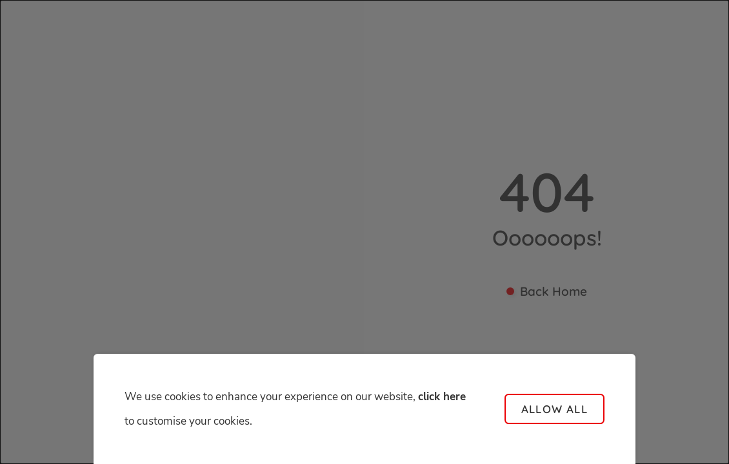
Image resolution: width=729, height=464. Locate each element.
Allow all (554, 409)
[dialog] (364, 232)
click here (442, 396)
